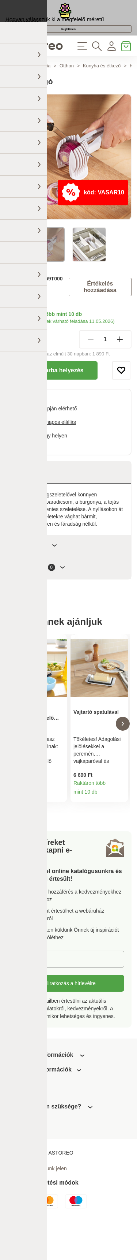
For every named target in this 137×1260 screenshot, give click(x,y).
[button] (14, 756)
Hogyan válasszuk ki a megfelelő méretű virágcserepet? (54, 29)
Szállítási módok (24, 356)
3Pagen (31, 320)
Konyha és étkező (102, 94)
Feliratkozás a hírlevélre (68, 1020)
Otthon (67, 94)
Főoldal (13, 94)
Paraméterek (35, 573)
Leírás (26, 500)
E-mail (25, 995)
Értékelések (39, 595)
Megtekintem (68, 48)
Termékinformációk (58, 830)
